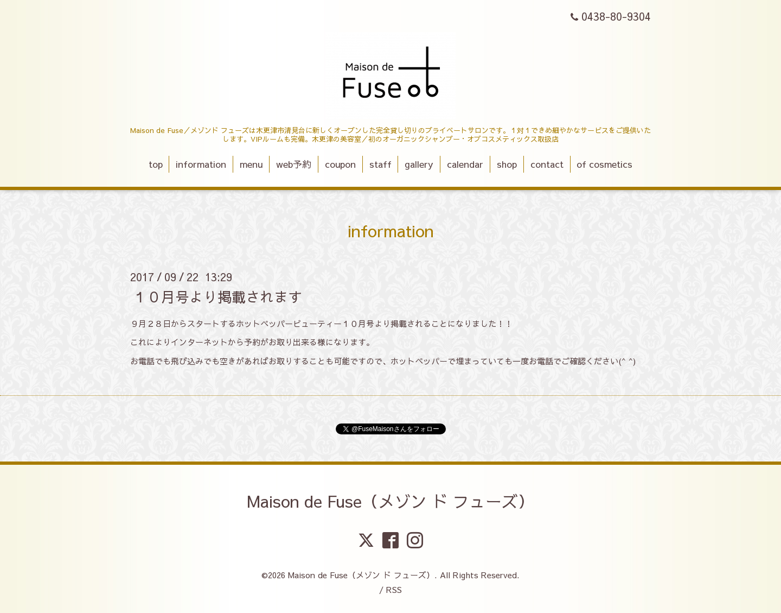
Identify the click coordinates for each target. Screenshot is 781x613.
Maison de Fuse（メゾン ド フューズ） (390, 501)
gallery (419, 163)
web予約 (293, 163)
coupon (340, 163)
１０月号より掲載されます (217, 296)
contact (547, 163)
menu (251, 163)
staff (380, 163)
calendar (465, 163)
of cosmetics (604, 163)
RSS (394, 589)
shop (507, 163)
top (156, 163)
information (201, 163)
